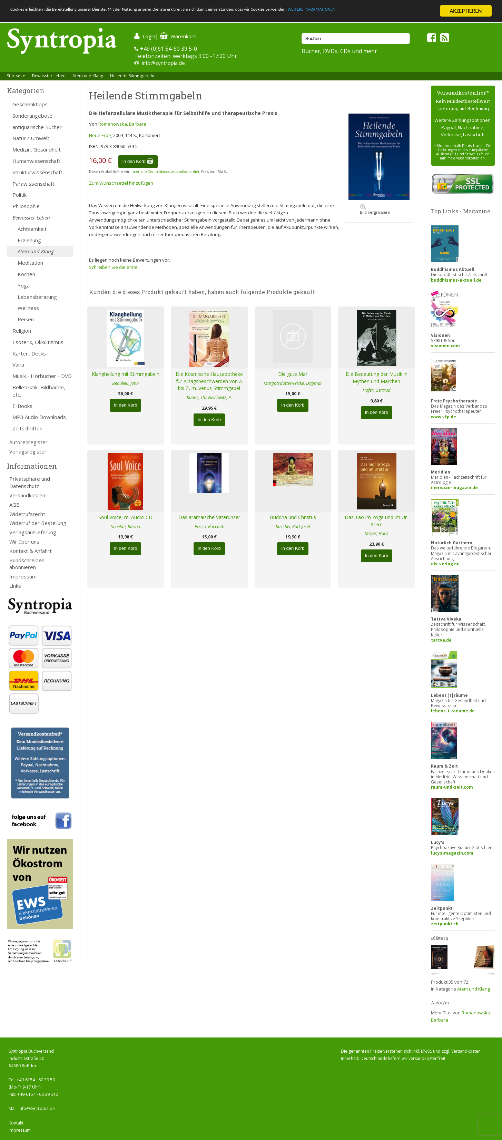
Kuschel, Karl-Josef (293, 526)
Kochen (26, 274)
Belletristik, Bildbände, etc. (38, 391)
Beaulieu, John (125, 383)
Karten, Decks (29, 353)
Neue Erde (100, 135)
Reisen (26, 319)
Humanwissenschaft (36, 160)
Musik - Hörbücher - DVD (42, 375)
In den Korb (138, 161)
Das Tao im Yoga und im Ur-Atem (377, 521)
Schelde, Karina (125, 526)
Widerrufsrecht (27, 513)
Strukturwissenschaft (37, 172)
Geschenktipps (30, 104)
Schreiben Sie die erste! (114, 267)
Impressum (23, 576)
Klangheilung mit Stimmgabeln (125, 374)
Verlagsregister (28, 451)
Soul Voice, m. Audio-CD (125, 517)
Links (15, 585)
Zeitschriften (27, 428)
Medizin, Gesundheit (36, 149)
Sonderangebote (32, 115)
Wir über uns (24, 541)
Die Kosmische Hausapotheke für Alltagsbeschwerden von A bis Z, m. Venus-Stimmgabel (209, 381)
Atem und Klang (87, 76)
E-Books (22, 405)
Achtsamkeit (32, 228)
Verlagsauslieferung (32, 532)
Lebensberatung (37, 296)
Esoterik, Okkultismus (37, 342)
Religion (21, 330)
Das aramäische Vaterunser (209, 517)
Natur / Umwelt (30, 138)
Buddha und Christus (293, 517)
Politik (19, 194)
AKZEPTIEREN (466, 10)
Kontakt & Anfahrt (30, 550)
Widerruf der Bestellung (37, 522)
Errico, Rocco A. (209, 526)
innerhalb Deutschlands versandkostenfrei (164, 171)
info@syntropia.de (163, 62)
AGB (14, 504)
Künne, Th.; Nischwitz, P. (209, 397)
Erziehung (29, 240)
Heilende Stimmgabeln (132, 76)
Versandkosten (27, 495)
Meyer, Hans (376, 533)
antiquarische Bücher (37, 127)
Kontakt (16, 1123)
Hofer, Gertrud (377, 390)
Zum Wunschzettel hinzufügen (121, 183)
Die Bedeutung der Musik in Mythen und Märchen (376, 377)
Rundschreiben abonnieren (27, 564)
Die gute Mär (292, 374)
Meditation (30, 262)
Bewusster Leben (49, 76)
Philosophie (26, 206)
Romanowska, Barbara (122, 124)
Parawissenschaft (33, 183)
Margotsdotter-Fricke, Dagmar (293, 383)
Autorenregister (28, 442)
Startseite (16, 76)
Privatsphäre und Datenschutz (29, 482)
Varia (18, 364)
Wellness (28, 307)
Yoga (24, 285)
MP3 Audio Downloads (39, 416)
